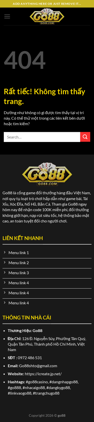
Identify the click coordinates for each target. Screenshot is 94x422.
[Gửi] (85, 137)
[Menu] (7, 16)
